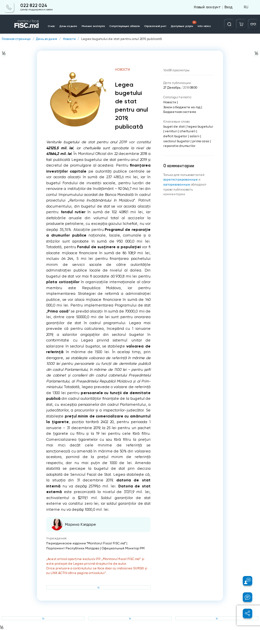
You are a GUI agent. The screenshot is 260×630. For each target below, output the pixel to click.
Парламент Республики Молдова (72, 548)
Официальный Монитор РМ (123, 548)
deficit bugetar (175, 136)
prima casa (200, 141)
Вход (228, 7)
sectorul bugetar (176, 141)
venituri (171, 131)
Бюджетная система (179, 112)
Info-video (204, 26)
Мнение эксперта (93, 26)
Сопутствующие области (124, 26)
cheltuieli (187, 131)
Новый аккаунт (207, 7)
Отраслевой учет (155, 26)
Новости (69, 39)
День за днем (68, 26)
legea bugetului (200, 126)
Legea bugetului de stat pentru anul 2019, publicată (121, 39)
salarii (194, 136)
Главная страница (16, 39)
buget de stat (174, 126)
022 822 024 (33, 5)
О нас (51, 26)
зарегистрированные (180, 179)
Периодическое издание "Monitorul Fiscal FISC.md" (86, 543)
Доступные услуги (183, 24)
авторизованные (177, 184)
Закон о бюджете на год (181, 107)
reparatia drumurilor (179, 146)
